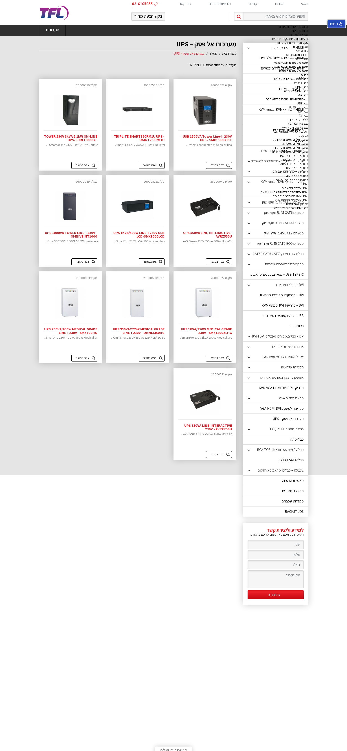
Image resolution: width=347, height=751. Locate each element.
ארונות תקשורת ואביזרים (293, 27)
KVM (305, 119)
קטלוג (252, 3)
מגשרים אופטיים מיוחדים (293, 71)
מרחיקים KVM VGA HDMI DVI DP (281, 387)
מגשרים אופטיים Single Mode (290, 67)
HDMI (304, 184)
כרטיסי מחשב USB (297, 168)
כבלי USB (302, 103)
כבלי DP (303, 111)
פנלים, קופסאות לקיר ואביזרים (290, 39)
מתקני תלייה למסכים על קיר (291, 148)
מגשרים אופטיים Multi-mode (291, 63)
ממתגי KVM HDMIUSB (294, 128)
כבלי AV (303, 115)
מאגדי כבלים (300, 47)
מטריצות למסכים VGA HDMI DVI (282, 408)
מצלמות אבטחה (293, 480)
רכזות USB (296, 326)
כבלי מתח (302, 79)
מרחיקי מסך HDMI (297, 204)
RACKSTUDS (294, 511)
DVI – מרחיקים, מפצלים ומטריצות (282, 295)
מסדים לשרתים (299, 35)
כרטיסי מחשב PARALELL (293, 164)
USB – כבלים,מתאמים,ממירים (284, 315)
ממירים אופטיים (299, 59)
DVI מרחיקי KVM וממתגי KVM (290, 132)
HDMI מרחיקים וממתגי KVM (291, 200)
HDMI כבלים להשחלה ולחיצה (291, 192)
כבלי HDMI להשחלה (296, 91)
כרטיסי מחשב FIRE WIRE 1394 (290, 172)
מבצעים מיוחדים (293, 491)
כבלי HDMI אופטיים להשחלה (291, 208)
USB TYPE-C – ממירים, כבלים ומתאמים (277, 274)
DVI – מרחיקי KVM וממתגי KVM (283, 305)
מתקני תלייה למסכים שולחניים (290, 152)
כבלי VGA (302, 95)
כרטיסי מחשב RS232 (295, 160)
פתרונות (52, 30)
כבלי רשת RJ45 (298, 107)
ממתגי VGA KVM (298, 123)
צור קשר (185, 3)
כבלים (304, 75)
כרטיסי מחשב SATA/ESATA (292, 180)
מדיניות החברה (220, 3)
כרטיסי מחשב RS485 (295, 176)
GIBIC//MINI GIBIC (297, 55)
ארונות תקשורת (299, 31)
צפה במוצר (217, 262)
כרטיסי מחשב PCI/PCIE (294, 156)
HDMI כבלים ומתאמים (295, 188)
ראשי (304, 3)
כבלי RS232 (301, 83)
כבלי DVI (303, 99)
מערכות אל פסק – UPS (288, 418)
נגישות (336, 23)
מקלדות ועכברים (293, 501)
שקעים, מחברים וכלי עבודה (292, 43)
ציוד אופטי (302, 51)
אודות (279, 3)
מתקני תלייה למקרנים (295, 144)
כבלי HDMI (301, 87)
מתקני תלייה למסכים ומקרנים (290, 140)
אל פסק (303, 136)
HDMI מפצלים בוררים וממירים (290, 196)
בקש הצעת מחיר (148, 16)
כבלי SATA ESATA (291, 460)
